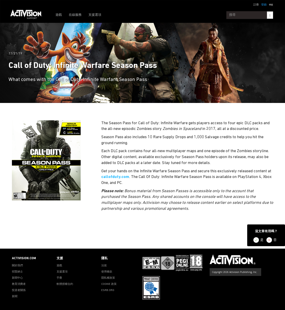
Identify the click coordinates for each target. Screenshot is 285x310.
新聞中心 (17, 278)
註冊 (256, 4)
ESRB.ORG (107, 290)
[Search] (270, 15)
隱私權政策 (108, 278)
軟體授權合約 (65, 284)
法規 (104, 265)
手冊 (59, 278)
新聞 (14, 296)
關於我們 (17, 265)
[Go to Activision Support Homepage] (28, 15)
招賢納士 (17, 271)
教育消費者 (19, 284)
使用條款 (106, 271)
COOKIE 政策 (109, 284)
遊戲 (58, 15)
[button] (271, 4)
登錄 (264, 4)
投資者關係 (19, 290)
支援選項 (94, 15)
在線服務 (75, 15)
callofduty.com (115, 177)
